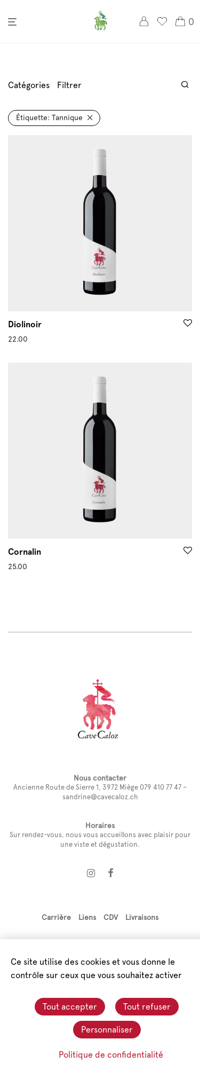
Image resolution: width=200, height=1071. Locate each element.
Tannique (49, 117)
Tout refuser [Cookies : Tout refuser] (147, 1007)
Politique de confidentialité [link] (111, 1055)
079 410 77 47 (160, 787)
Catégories (29, 85)
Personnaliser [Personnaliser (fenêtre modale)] (107, 1030)
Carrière (56, 917)
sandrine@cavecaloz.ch (100, 797)
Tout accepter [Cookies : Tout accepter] (70, 1007)
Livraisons (141, 917)
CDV (110, 917)
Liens (87, 917)
